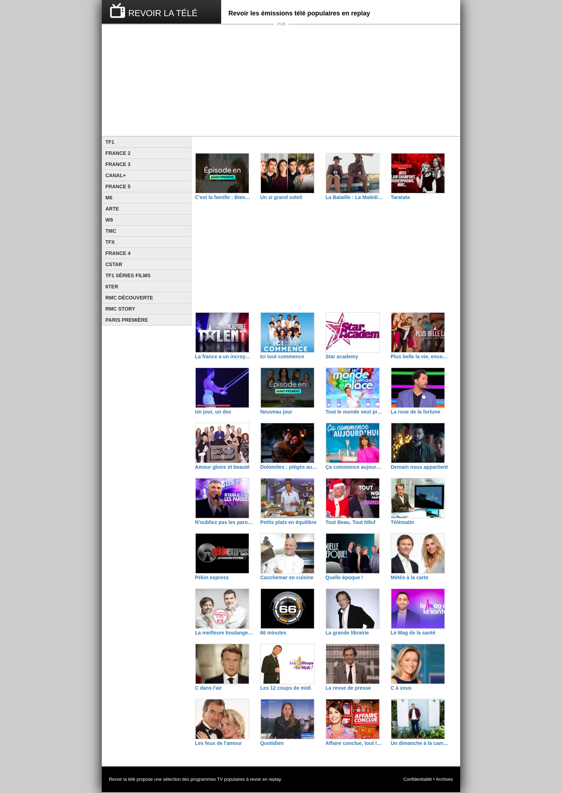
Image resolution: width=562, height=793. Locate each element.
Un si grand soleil (281, 197)
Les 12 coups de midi (285, 688)
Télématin (402, 522)
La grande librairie (347, 633)
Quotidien (272, 743)
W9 (109, 220)
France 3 (117, 164)
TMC (110, 231)
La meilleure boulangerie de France (224, 633)
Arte (112, 209)
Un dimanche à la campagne (420, 743)
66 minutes (273, 633)
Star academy (341, 356)
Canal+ (115, 175)
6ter (111, 286)
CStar (113, 264)
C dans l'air (208, 688)
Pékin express (212, 577)
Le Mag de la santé (413, 633)
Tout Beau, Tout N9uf (350, 522)
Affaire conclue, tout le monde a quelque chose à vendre (354, 743)
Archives (444, 779)
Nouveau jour (276, 412)
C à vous (401, 688)
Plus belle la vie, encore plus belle (420, 356)
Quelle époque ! (344, 577)
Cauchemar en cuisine (287, 577)
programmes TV (207, 779)
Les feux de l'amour (218, 743)
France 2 (117, 153)
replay (275, 779)
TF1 (109, 142)
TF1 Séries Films (128, 275)
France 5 (117, 186)
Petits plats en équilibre (288, 522)
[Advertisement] (281, 80)
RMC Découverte (129, 298)
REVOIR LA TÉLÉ (162, 13)
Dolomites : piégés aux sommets (289, 467)
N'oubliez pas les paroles (224, 522)
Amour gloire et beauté (222, 467)
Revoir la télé (122, 779)
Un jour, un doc (213, 412)
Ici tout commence (282, 356)
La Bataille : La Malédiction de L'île (354, 197)
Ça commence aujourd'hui (354, 467)
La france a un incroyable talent (224, 356)
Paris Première (126, 320)
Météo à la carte (409, 577)
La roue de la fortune (415, 412)
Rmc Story (120, 309)
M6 (108, 197)
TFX (110, 242)
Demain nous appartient (419, 467)
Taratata (400, 197)
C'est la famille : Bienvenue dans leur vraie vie (224, 197)
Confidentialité (417, 779)
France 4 (117, 253)
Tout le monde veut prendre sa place (354, 412)
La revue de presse (348, 688)
